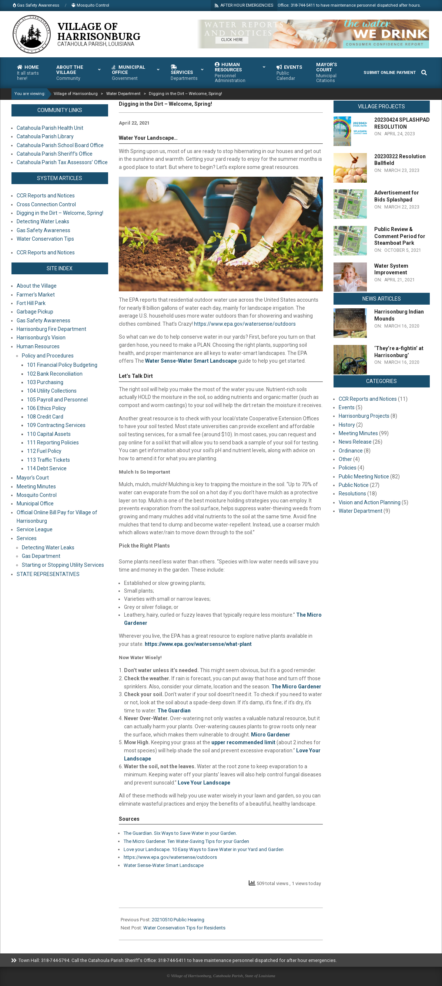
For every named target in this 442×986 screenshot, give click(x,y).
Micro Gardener (270, 735)
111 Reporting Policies (53, 442)
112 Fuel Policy (44, 451)
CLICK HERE (232, 39)
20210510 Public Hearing (178, 919)
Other (345, 459)
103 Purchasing (45, 382)
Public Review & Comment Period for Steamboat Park (399, 236)
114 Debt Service (47, 468)
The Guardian (174, 711)
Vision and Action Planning (370, 502)
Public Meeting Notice (364, 477)
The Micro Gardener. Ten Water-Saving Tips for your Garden (186, 841)
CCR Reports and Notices (368, 399)
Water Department (360, 511)
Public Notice (354, 485)
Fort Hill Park (31, 303)
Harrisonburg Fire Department (51, 329)
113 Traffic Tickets (48, 460)
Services (27, 538)
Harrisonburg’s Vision (41, 337)
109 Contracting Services (56, 425)
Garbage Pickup (35, 312)
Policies (347, 468)
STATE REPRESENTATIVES (48, 574)
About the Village (37, 286)
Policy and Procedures (48, 356)
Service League (35, 529)
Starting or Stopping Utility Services (63, 565)
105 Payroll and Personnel (57, 400)
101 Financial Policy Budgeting (62, 365)
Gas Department (41, 556)
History (347, 425)
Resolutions (352, 494)
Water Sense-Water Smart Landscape (191, 361)
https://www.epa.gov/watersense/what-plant (198, 644)
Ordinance (351, 451)
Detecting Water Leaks (48, 547)
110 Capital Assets (49, 434)
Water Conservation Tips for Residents (184, 928)
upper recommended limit (243, 742)
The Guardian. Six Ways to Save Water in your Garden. (181, 833)
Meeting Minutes (36, 486)
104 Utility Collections (52, 391)
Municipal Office (35, 503)
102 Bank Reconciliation (55, 374)
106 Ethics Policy (46, 408)
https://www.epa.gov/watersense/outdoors (245, 324)
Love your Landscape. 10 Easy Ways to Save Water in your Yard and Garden (204, 849)
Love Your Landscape (204, 783)
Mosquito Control (37, 495)
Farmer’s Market (36, 295)
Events (347, 407)
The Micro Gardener (296, 686)
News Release (355, 442)
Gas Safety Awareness (43, 320)
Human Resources (38, 346)
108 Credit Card (45, 417)
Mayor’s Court (33, 478)
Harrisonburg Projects (364, 416)
